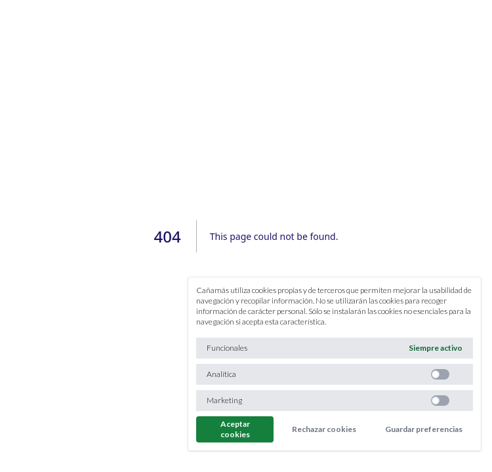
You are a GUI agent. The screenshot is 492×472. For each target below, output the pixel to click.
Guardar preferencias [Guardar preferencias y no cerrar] (423, 429)
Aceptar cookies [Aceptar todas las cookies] (235, 429)
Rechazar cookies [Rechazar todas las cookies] (324, 429)
